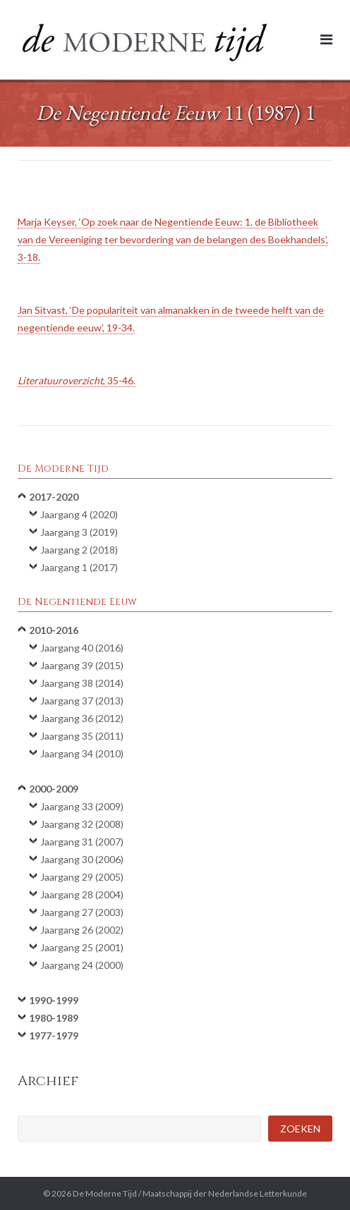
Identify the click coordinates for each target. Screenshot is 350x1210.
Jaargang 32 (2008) (81, 824)
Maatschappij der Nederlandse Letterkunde (225, 1193)
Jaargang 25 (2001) (81, 947)
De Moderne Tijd (105, 1193)
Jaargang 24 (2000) (81, 965)
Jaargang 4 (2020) (79, 514)
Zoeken (300, 1129)
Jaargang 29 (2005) (81, 877)
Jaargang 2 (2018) (79, 550)
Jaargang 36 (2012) (81, 718)
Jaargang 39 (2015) (81, 665)
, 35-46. (76, 380)
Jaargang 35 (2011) (81, 736)
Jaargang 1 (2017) (79, 567)
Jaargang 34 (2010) (81, 753)
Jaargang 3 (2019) (79, 532)
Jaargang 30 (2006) (81, 859)
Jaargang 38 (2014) (81, 683)
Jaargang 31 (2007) (81, 842)
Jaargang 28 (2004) (81, 894)
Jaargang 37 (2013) (81, 701)
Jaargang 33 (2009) (81, 806)
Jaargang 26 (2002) (81, 930)
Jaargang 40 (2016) (81, 648)
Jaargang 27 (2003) (81, 912)
